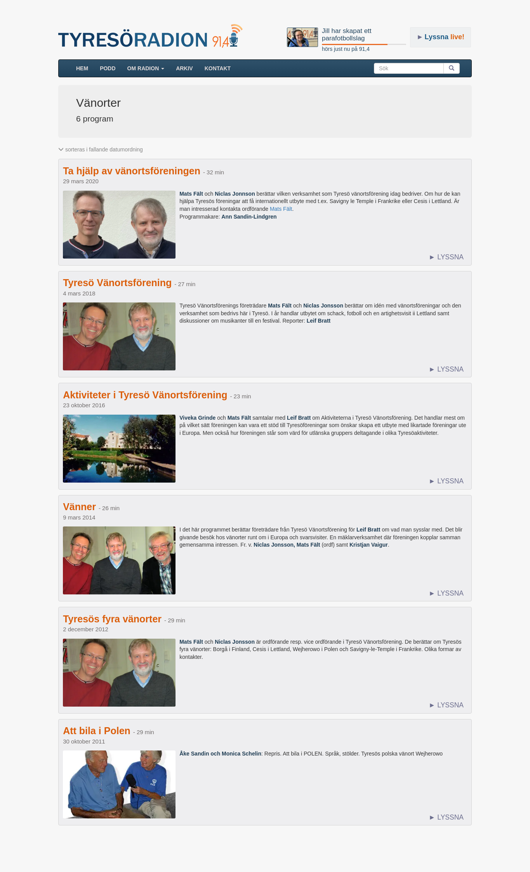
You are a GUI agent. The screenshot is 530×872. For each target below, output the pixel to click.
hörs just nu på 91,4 (346, 49)
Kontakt (218, 68)
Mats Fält (281, 209)
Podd (107, 68)
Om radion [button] (146, 68)
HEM (85, 67)
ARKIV (184, 68)
